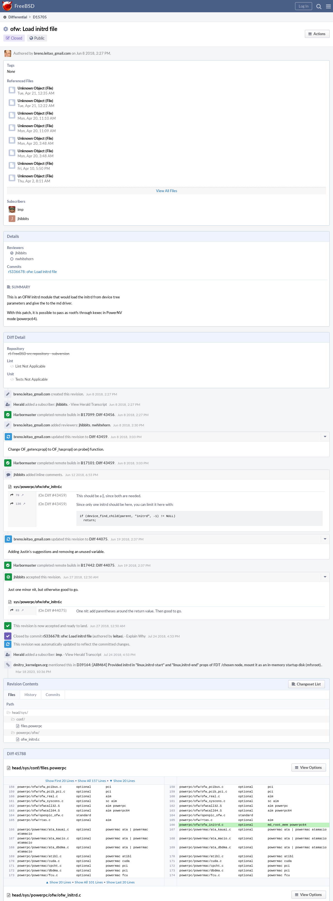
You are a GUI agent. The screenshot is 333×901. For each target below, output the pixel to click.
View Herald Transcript (89, 404)
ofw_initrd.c (30, 739)
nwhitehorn (24, 258)
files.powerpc (31, 725)
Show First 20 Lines (59, 780)
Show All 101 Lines (89, 882)
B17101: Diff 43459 (98, 462)
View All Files (166, 190)
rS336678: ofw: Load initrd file (32, 271)
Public (39, 38)
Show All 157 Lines (92, 780)
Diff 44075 (98, 539)
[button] (328, 6)
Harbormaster (24, 414)
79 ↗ (17, 495)
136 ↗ (17, 504)
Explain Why (136, 636)
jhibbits (23, 218)
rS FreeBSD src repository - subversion (38, 353)
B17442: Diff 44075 (98, 565)
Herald (18, 404)
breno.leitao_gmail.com (52, 53)
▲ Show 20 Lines (58, 882)
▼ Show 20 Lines (122, 780)
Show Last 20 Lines (120, 882)
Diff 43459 (98, 436)
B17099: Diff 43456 (98, 414)
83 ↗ (17, 610)
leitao (117, 636)
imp (20, 209)
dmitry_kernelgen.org (30, 664)
